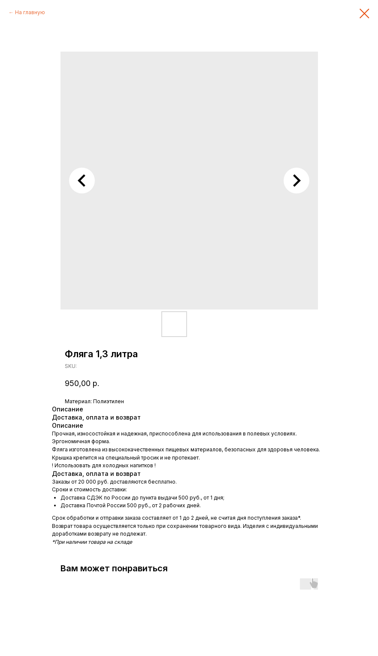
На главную (30, 12)
